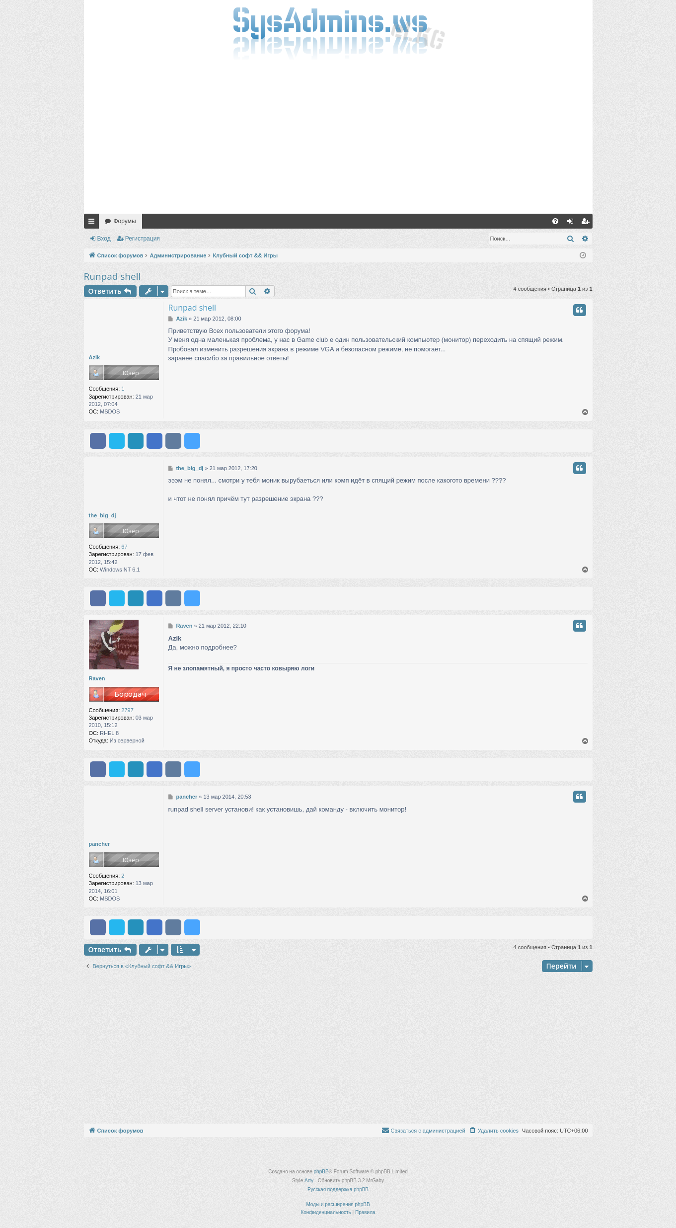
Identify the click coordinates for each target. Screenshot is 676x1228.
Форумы (125, 221)
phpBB (321, 1171)
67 (124, 547)
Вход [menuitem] (572, 223)
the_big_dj (102, 515)
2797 (127, 710)
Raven (97, 678)
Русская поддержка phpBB (338, 1189)
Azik (94, 357)
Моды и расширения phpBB (338, 1204)
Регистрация (142, 238)
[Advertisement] (338, 139)
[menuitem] (555, 221)
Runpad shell (112, 276)
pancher (99, 844)
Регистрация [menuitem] (587, 223)
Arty (308, 1180)
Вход (104, 238)
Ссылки (93, 223)
